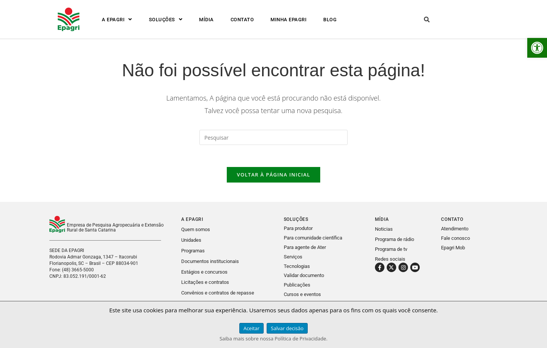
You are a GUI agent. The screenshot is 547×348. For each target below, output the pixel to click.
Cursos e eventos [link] (302, 293)
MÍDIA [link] (206, 19)
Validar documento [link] (304, 275)
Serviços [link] (293, 257)
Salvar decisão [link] (287, 328)
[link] (537, 48)
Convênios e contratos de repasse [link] (217, 292)
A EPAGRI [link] (117, 19)
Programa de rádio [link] (394, 240)
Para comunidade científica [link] (313, 238)
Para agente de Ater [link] (305, 247)
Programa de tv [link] (391, 250)
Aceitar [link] (251, 328)
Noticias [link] (384, 230)
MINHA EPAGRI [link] (288, 19)
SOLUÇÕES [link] (166, 19)
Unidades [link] (191, 241)
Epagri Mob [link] (453, 249)
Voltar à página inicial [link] (273, 175)
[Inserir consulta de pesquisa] (273, 137)
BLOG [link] (330, 19)
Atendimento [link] (454, 230)
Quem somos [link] (195, 230)
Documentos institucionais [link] (210, 261)
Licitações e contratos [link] (205, 282)
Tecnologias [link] (297, 266)
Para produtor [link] (298, 229)
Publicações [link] (297, 284)
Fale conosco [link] (455, 239)
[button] (117, 19)
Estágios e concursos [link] (204, 271)
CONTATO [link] (242, 19)
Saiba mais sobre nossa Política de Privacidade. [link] (273, 338)
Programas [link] (193, 251)
